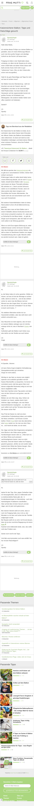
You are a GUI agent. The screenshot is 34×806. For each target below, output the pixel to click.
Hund (12, 421)
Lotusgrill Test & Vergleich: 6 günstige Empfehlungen (23, 697)
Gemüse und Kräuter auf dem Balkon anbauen (21, 672)
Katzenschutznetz (22, 170)
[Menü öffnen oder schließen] (2, 2)
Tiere (3, 35)
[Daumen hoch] (29, 241)
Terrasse (26, 182)
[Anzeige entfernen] (1, 800)
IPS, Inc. (27, 772)
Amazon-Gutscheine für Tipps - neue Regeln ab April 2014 (16, 746)
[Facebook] (13, 160)
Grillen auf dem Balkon (21, 683)
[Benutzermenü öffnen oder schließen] (31, 2)
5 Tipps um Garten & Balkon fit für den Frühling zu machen (22, 736)
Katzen (29, 179)
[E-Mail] (5, 160)
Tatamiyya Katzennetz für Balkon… (16, 148)
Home (5, 795)
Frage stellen (25, 7)
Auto (3, 524)
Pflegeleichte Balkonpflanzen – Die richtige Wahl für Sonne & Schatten (23, 711)
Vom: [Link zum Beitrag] (2, 115)
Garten (26, 326)
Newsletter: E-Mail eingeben (13, 782)
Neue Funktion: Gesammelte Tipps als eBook (23, 759)
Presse (19, 798)
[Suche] (27, 2)
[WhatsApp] (29, 160)
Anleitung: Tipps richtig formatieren (21, 721)
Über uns (20, 795)
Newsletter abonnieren (17, 790)
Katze (6, 423)
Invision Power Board (14, 772)
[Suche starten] (2, 7)
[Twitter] (21, 160)
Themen (6, 798)
